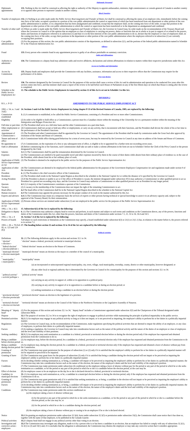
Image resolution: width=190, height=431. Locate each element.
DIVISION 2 (104, 98)
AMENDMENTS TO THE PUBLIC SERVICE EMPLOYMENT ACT (104, 103)
